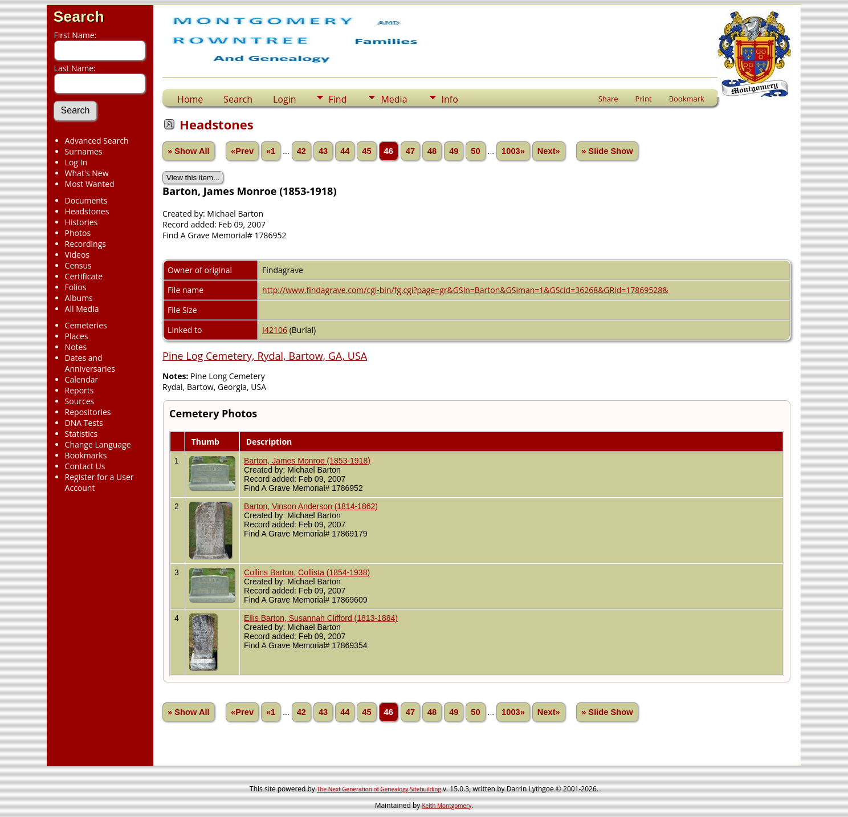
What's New (87, 173)
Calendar (82, 379)
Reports (79, 390)
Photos (78, 232)
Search (79, 16)
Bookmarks (86, 455)
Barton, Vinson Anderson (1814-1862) (311, 506)
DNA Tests (84, 422)
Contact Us (85, 466)
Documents (86, 200)
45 (366, 151)
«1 (270, 151)
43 (323, 151)
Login (284, 99)
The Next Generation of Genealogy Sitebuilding (379, 789)
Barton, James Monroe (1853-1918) (307, 460)
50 (475, 151)
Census (78, 265)
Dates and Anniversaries (90, 363)
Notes (76, 347)
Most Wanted (90, 183)
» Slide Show (607, 151)
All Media (82, 308)
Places (76, 336)
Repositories (88, 412)
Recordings (85, 243)
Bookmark (686, 99)
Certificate (84, 276)
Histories (81, 222)
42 (301, 151)
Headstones (87, 211)
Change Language (98, 444)
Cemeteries (86, 325)
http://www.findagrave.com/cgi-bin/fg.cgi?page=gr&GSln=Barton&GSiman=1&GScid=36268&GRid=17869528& (465, 289)
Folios (76, 287)
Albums (79, 297)
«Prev (242, 151)
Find (338, 99)
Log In (76, 162)
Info (450, 99)
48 (432, 151)
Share (608, 99)
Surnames (84, 151)
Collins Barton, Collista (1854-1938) (307, 572)
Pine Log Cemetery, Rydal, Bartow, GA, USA (264, 356)
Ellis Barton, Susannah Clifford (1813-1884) (321, 618)
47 (410, 151)
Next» (548, 151)
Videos (77, 254)
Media (394, 99)
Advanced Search (97, 140)
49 (453, 151)
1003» (513, 151)
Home (190, 99)
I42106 (274, 329)
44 (344, 151)
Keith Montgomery (447, 806)
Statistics (81, 433)
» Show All (189, 151)
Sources (80, 401)
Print (643, 99)
